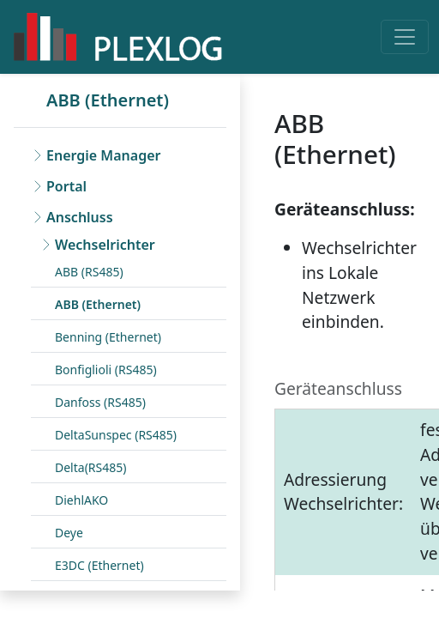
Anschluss (79, 217)
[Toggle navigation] (405, 37)
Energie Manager (103, 155)
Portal (66, 186)
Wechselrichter (105, 244)
